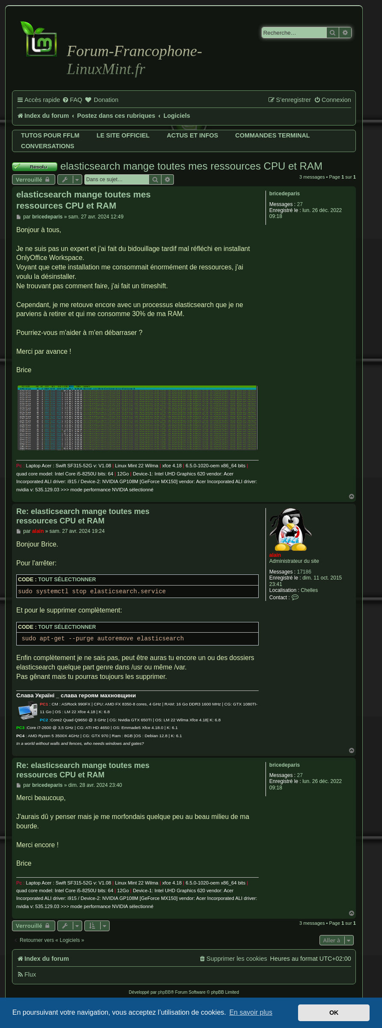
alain (275, 555)
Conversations (47, 146)
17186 (304, 572)
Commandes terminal (272, 135)
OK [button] (334, 1012)
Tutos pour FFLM (50, 135)
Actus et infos (192, 135)
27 (300, 204)
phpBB (164, 992)
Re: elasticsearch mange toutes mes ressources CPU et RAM (82, 516)
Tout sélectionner (67, 580)
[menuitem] (72, 100)
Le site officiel (122, 135)
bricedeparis (284, 194)
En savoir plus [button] (250, 1012)
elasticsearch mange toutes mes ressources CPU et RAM (191, 166)
